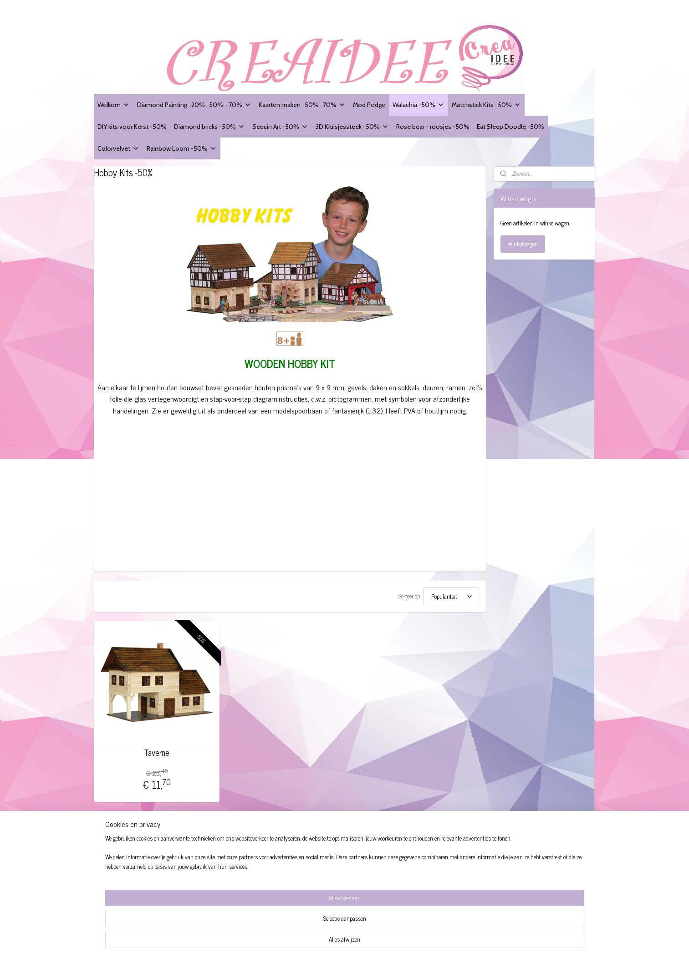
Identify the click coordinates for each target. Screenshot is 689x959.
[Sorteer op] (451, 596)
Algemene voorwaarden (126, 853)
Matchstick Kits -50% (486, 104)
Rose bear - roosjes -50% (433, 126)
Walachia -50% (418, 104)
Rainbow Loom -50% (182, 148)
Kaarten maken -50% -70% (302, 104)
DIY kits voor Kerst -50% (132, 126)
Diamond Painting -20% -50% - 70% (194, 104)
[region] (284, 930)
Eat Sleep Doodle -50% (510, 126)
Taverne (157, 753)
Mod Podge (369, 104)
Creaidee (216, 836)
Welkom (113, 104)
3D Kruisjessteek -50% (352, 126)
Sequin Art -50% (280, 126)
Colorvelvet (118, 148)
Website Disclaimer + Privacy (134, 863)
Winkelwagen (523, 244)
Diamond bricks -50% (209, 126)
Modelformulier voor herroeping (137, 873)
